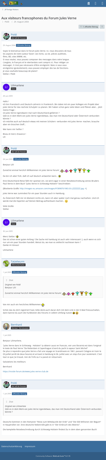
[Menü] (102, 3)
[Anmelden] (95, 3)
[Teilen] (102, 27)
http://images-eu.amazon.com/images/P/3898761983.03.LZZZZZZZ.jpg (52, 188)
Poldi (7, 21)
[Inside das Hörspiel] (12, 3)
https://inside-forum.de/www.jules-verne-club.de (25, 371)
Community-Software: (53, 456)
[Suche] (88, 3)
